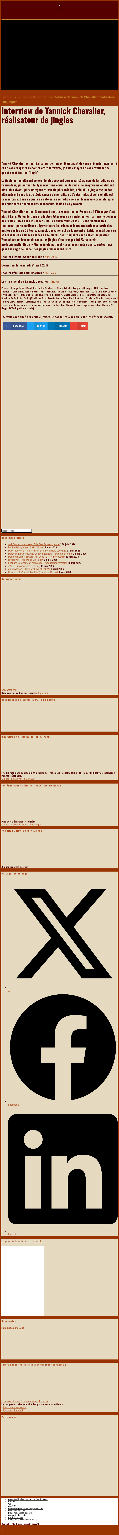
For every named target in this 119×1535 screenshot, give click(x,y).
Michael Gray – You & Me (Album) (26, 547)
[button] (59, 7)
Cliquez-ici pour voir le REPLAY (17, 778)
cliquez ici (51, 257)
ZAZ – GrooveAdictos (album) (24, 566)
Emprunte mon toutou (15, 1407)
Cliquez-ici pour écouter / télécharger (21, 824)
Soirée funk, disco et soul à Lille (22, 1520)
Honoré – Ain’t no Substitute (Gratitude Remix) (33, 572)
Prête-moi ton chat (13, 1410)
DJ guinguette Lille (16, 1511)
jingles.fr (57, 281)
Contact (11, 1502)
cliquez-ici (42, 693)
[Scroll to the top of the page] (2, 1529)
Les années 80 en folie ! (33, 97)
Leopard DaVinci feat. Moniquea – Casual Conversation (38, 563)
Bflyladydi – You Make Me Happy (25, 559)
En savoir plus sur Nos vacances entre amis (24, 1401)
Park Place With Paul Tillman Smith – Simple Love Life (37, 550)
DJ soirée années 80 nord (20, 1513)
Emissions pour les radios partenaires (25, 1508)
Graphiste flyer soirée (18, 1515)
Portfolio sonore (15, 1517)
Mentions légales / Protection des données (28, 1499)
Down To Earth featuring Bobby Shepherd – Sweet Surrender (40, 553)
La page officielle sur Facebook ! (22, 1241)
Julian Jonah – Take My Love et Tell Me (29, 569)
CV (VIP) (12, 1506)
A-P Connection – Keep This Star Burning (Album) (34, 544)
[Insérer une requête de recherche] (16, 531)
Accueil (8, 97)
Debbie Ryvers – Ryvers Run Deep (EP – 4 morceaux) (36, 556)
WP (9, 1504)
